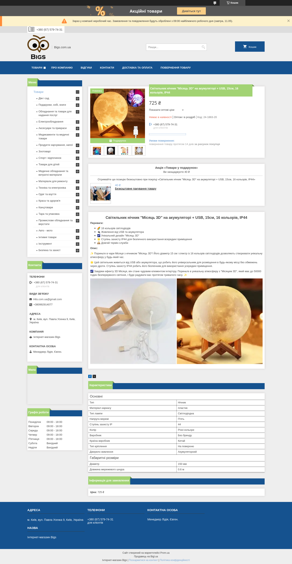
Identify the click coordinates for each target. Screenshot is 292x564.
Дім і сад (44, 98)
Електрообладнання (51, 121)
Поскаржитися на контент (143, 560)
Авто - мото (46, 230)
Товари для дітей (49, 164)
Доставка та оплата (137, 67)
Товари (36, 67)
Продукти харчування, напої (56, 144)
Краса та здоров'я (49, 200)
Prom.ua (165, 552)
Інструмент (45, 243)
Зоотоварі (44, 151)
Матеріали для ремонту (53, 181)
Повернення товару (176, 67)
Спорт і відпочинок (50, 157)
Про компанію (62, 67)
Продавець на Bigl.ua (146, 556)
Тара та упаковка (49, 213)
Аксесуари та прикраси (53, 128)
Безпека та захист (50, 250)
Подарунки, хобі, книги (52, 104)
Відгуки (86, 67)
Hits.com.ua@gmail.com (47, 299)
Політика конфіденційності (175, 560)
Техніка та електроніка (52, 187)
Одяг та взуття (47, 194)
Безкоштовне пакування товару (135, 188)
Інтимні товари (47, 237)
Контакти (107, 67)
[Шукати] (203, 47)
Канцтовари (46, 207)
